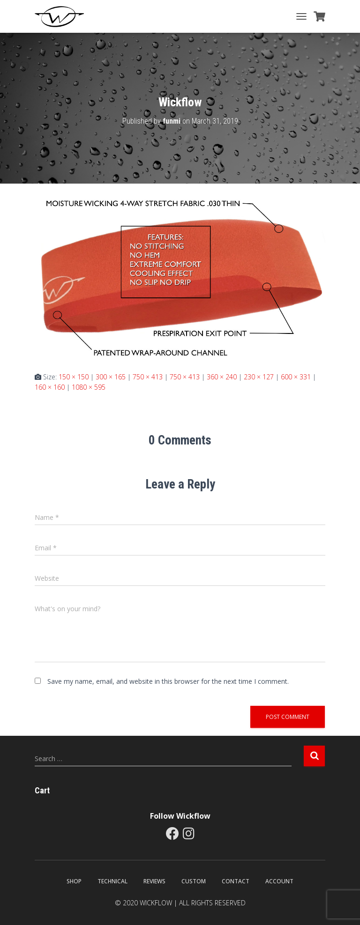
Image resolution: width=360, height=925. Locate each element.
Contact (235, 881)
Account (279, 881)
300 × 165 (111, 376)
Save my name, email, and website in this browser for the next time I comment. (168, 681)
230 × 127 (259, 376)
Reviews (154, 881)
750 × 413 (148, 376)
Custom (193, 881)
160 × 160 (50, 387)
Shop (74, 881)
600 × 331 (296, 376)
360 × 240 (222, 376)
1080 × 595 (88, 387)
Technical (113, 881)
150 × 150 (74, 376)
